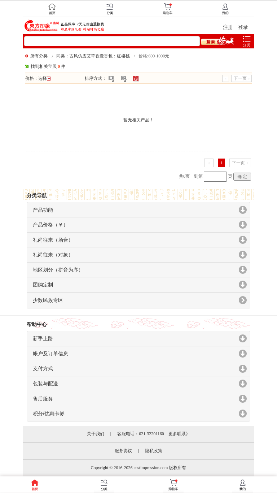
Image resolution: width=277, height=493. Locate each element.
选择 (44, 78)
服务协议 (123, 450)
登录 (243, 27)
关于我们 (95, 433)
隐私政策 (153, 450)
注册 (228, 27)
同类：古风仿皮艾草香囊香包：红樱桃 (93, 56)
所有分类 (39, 56)
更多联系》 (179, 433)
